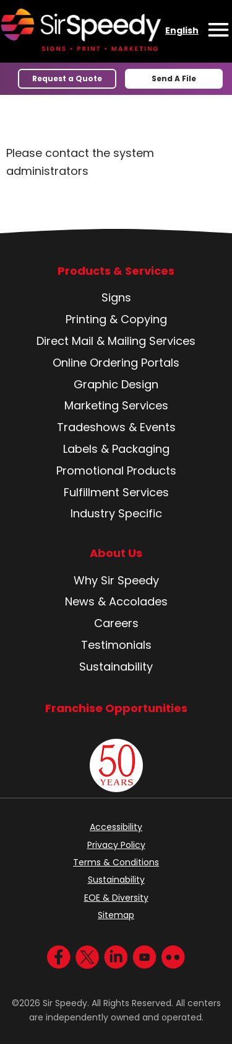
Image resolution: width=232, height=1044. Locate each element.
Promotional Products (116, 470)
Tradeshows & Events (116, 427)
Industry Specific (116, 513)
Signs (116, 297)
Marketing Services (116, 405)
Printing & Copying (116, 319)
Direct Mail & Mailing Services (116, 341)
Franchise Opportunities (116, 708)
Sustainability (116, 666)
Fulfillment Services (116, 492)
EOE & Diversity (116, 897)
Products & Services (116, 271)
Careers (116, 623)
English (182, 30)
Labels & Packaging (116, 449)
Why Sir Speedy (116, 580)
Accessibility (116, 827)
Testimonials (116, 645)
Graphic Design (116, 384)
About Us (116, 553)
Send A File (174, 78)
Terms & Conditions (116, 862)
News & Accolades (116, 601)
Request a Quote (67, 78)
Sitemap (116, 915)
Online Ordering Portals (116, 362)
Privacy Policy (116, 845)
